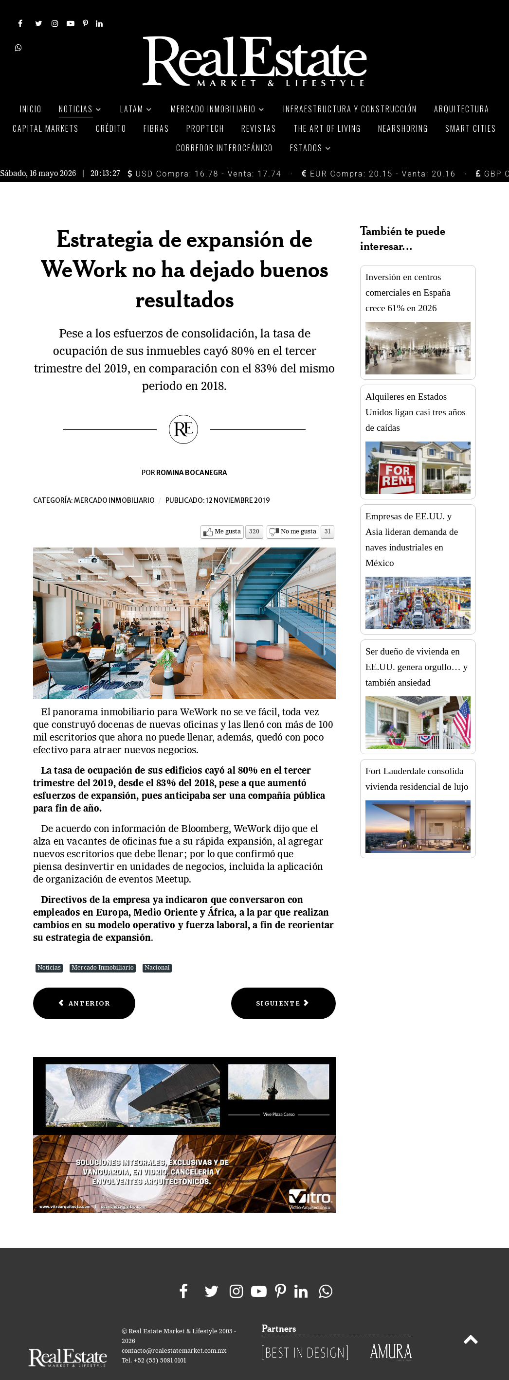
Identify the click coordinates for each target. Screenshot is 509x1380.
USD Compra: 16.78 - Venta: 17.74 (204, 152)
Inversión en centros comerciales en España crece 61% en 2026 (408, 270)
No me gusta (298, 510)
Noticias (49, 946)
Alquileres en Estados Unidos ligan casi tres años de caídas (415, 390)
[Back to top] (471, 1320)
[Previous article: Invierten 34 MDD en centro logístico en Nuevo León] (84, 981)
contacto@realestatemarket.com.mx (174, 1330)
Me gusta (228, 510)
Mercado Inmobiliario (103, 946)
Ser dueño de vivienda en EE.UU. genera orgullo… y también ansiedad (416, 645)
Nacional (157, 946)
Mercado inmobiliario (114, 479)
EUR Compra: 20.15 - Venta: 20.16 (378, 152)
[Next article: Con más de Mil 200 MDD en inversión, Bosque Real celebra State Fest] (283, 981)
